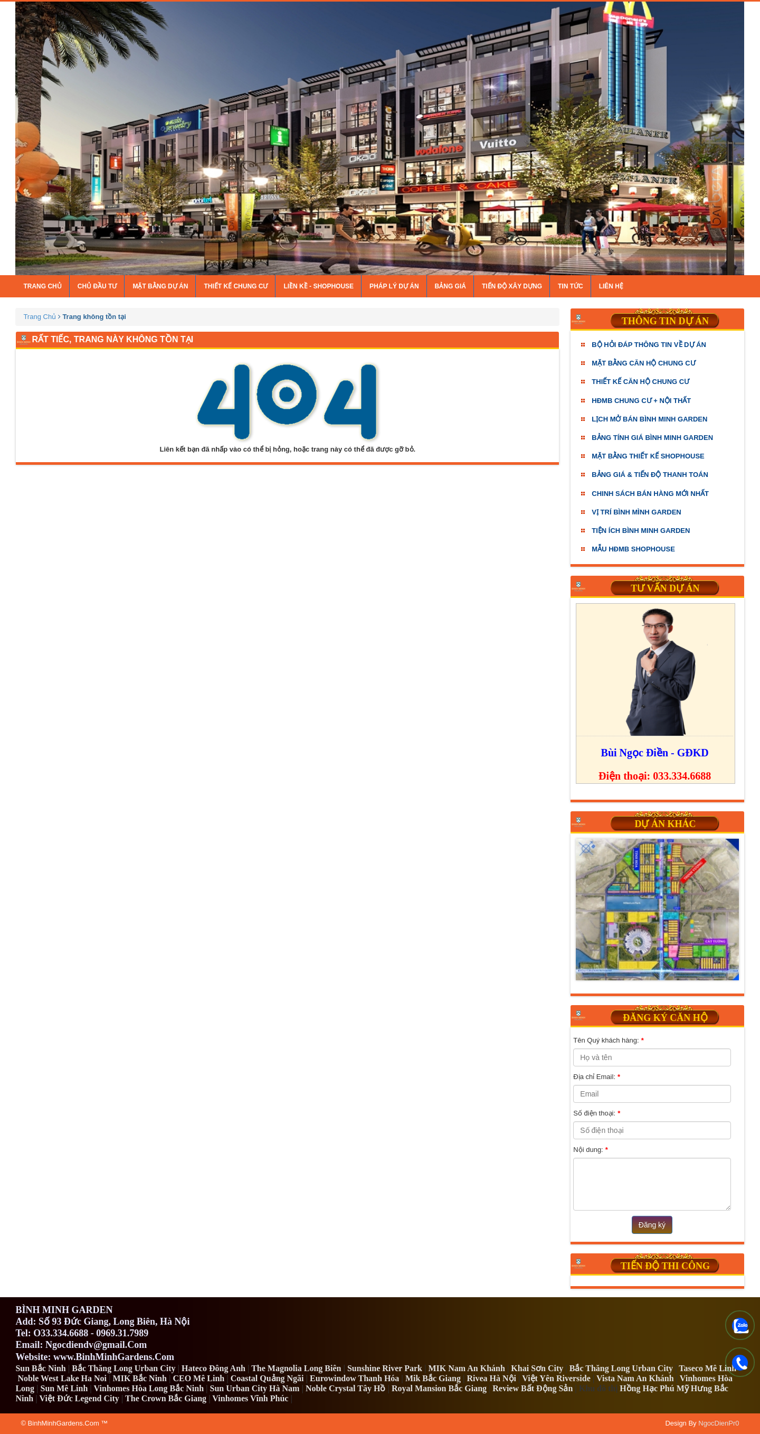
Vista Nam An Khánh (635, 1378)
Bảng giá (450, 286)
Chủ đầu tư (97, 286)
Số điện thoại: (596, 1113)
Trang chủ (42, 286)
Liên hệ (611, 286)
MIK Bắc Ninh (140, 1378)
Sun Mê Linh (64, 1388)
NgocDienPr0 (718, 1423)
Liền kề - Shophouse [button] (318, 286)
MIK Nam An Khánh (466, 1368)
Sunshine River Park (384, 1368)
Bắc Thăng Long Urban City (123, 1368)
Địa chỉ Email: (596, 1077)
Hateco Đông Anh (213, 1368)
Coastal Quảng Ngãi (267, 1378)
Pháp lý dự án (394, 286)
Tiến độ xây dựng (512, 286)
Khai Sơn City (537, 1368)
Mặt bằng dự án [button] (160, 286)
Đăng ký (652, 1225)
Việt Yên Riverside (556, 1378)
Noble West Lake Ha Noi (62, 1378)
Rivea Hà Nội (491, 1378)
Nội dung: (590, 1150)
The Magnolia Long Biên (296, 1368)
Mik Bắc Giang (433, 1378)
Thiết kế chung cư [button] (236, 286)
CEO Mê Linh (198, 1378)
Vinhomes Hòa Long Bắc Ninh (149, 1388)
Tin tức (570, 286)
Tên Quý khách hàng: (608, 1040)
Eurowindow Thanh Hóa (354, 1378)
